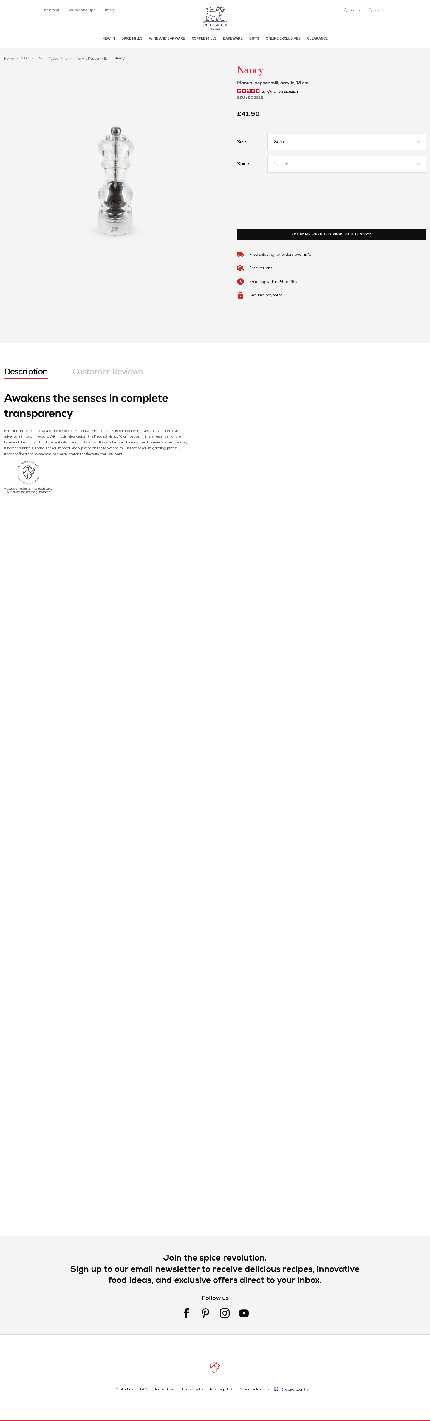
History (109, 10)
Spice (243, 164)
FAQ (144, 1389)
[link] (352, 10)
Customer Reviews (108, 371)
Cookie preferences (254, 1389)
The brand (50, 10)
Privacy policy (221, 1389)
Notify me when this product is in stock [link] (332, 234)
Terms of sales (192, 1389)
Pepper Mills (58, 58)
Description (26, 371)
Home (9, 58)
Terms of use (164, 1389)
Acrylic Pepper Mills (92, 58)
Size (241, 142)
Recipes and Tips (81, 10)
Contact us (124, 1389)
